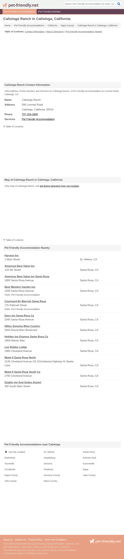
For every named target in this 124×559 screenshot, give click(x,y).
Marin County (50, 481)
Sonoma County (52, 475)
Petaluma (48, 469)
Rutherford (10, 457)
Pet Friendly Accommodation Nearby (83, 31)
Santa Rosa (89, 452)
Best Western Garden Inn (20, 287)
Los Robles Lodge (16, 347)
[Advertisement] (62, 57)
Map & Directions (55, 31)
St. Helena (49, 452)
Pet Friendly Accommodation (38, 119)
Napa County (11, 475)
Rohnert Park (89, 457)
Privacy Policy (35, 539)
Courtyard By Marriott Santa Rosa (25, 301)
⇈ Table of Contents (13, 126)
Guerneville (88, 463)
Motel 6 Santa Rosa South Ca (22, 372)
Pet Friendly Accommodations (19, 11)
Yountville (9, 463)
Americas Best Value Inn (20, 266)
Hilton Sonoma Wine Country (22, 326)
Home (7, 25)
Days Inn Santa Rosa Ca (19, 315)
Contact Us (20, 539)
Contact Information (35, 31)
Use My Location (15, 452)
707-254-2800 (30, 114)
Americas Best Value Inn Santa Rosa (27, 276)
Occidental (10, 469)
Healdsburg (49, 457)
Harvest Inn (12, 255)
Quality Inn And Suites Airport (23, 382)
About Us (8, 539)
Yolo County (11, 481)
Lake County (89, 475)
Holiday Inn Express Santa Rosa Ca (26, 336)
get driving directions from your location (59, 186)
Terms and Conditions (55, 539)
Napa (85, 469)
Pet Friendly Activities (49, 11)
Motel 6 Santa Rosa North (20, 357)
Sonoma (48, 463)
